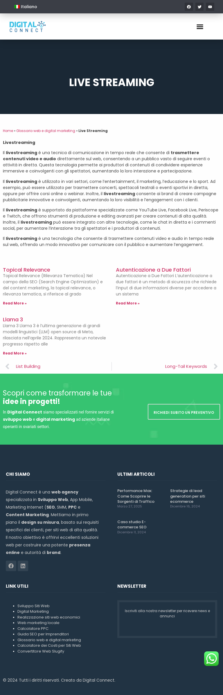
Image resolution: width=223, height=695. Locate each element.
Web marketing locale (38, 623)
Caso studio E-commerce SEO (132, 524)
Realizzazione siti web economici (48, 617)
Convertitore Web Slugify (40, 651)
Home (8, 131)
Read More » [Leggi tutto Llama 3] (15, 353)
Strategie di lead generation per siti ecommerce (187, 496)
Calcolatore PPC (32, 628)
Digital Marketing (33, 611)
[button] (200, 26)
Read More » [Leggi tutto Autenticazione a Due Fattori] (128, 303)
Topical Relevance (26, 269)
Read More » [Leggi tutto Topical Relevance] (15, 303)
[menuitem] (26, 6)
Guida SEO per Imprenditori (43, 634)
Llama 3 (13, 319)
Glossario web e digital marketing (45, 131)
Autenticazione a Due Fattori (153, 269)
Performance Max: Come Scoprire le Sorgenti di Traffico (135, 496)
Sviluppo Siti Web (33, 606)
